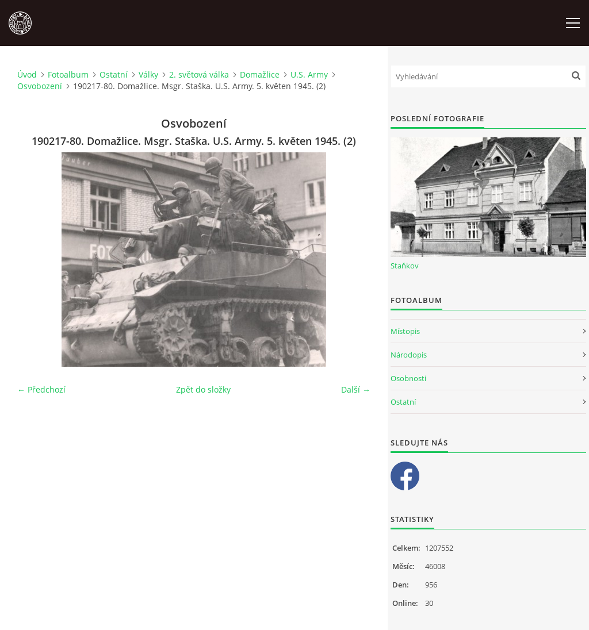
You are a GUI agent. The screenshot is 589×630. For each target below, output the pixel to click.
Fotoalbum (68, 74)
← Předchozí (41, 389)
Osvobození (39, 85)
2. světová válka (199, 74)
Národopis (409, 354)
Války (148, 74)
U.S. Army (309, 74)
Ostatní (114, 74)
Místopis (405, 331)
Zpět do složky (203, 389)
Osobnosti (408, 378)
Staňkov (405, 265)
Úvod (27, 74)
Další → (355, 389)
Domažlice (260, 74)
